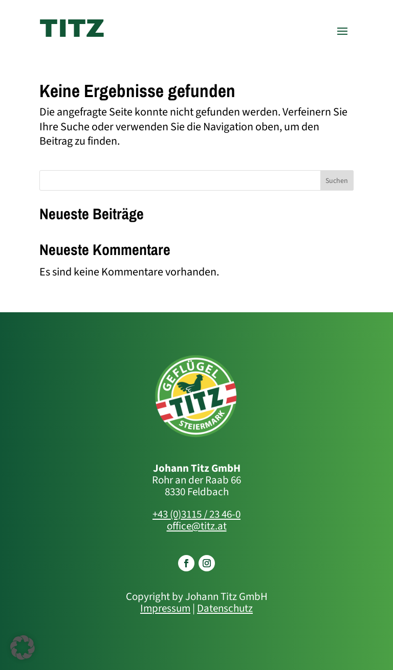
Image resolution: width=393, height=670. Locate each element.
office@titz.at (197, 526)
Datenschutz (225, 608)
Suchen (336, 181)
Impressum (165, 608)
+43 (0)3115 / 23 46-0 (196, 514)
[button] (22, 647)
